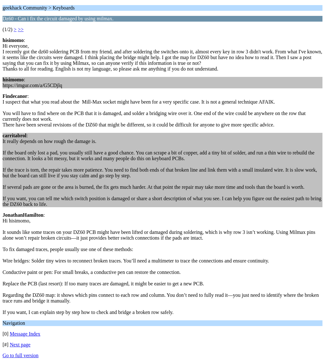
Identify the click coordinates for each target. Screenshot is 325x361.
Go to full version (20, 355)
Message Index (25, 334)
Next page (20, 344)
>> (20, 29)
